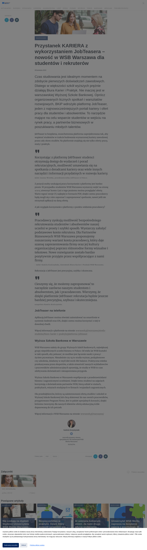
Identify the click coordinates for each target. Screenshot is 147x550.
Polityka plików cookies (37, 545)
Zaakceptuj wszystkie (10, 545)
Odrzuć (23, 545)
